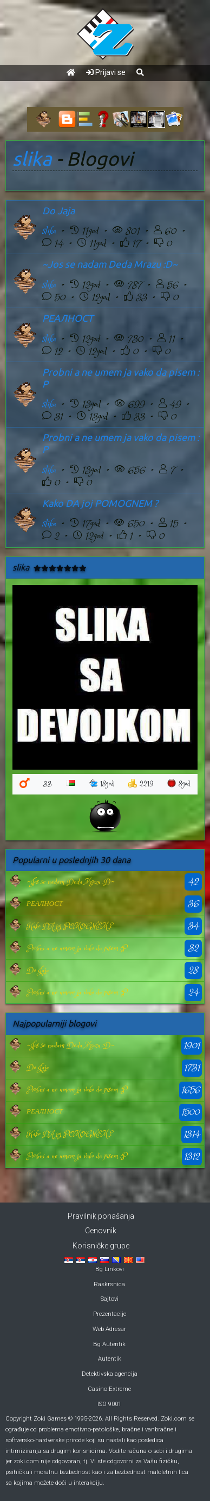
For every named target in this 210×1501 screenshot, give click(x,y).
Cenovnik (100, 1230)
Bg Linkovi (109, 1269)
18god (101, 784)
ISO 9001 (109, 1404)
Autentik (109, 1358)
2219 (140, 784)
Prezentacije (109, 1313)
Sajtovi (110, 1298)
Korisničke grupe (101, 1245)
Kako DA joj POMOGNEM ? (100, 503)
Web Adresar (109, 1329)
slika (32, 158)
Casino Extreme (109, 1389)
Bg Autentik (109, 1344)
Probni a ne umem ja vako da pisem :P (77, 948)
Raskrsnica (109, 1284)
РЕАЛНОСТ (67, 318)
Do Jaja (58, 210)
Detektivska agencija (109, 1373)
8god (179, 784)
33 (47, 784)
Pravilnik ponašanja (101, 1216)
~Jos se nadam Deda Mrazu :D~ (110, 264)
